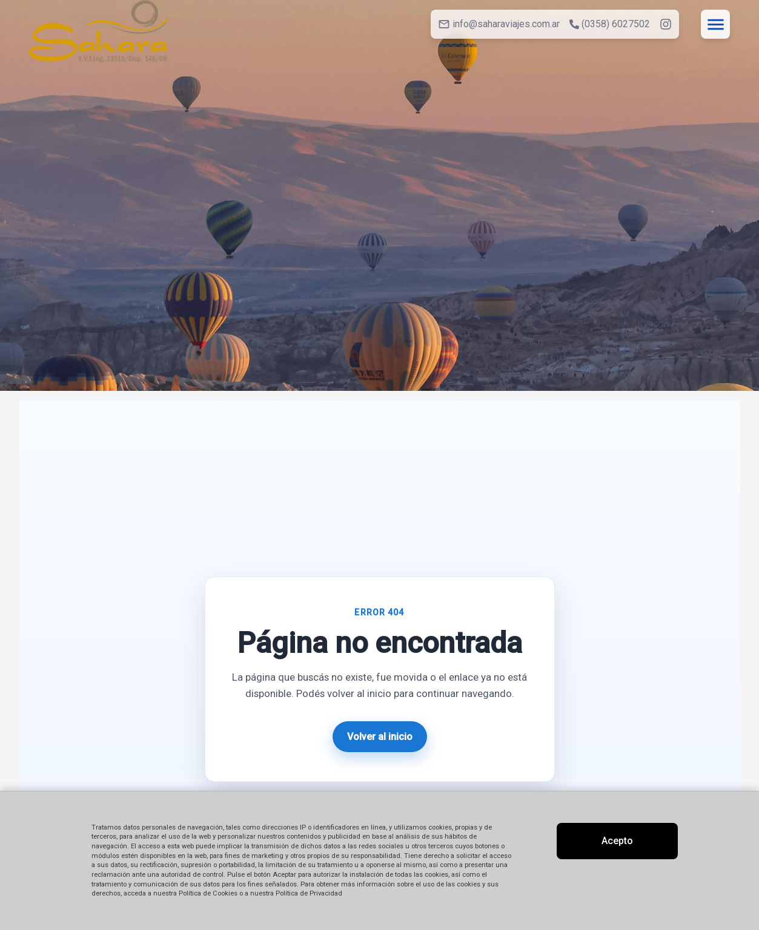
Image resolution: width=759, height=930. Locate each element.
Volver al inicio (380, 736)
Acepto (617, 840)
